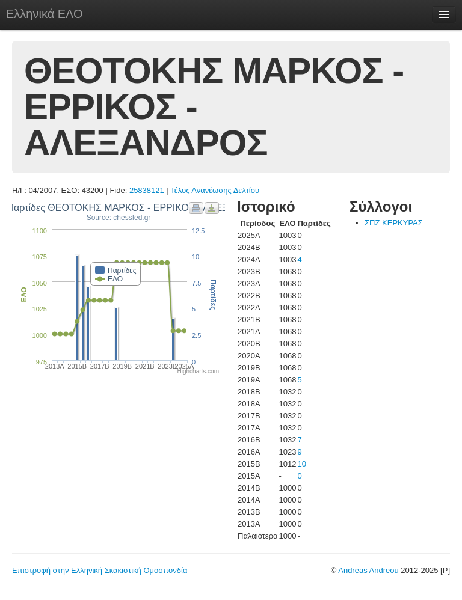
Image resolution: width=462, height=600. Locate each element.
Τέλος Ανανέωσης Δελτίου (214, 190)
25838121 (146, 190)
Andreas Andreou (368, 570)
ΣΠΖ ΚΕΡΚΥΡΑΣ (394, 222)
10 (301, 463)
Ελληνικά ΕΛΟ (44, 13)
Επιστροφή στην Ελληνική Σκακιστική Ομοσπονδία (99, 570)
